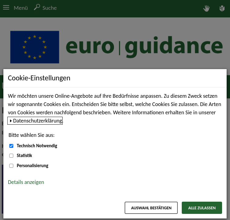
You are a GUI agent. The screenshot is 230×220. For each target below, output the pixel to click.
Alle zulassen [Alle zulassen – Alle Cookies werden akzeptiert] (202, 208)
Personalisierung (32, 165)
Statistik (24, 155)
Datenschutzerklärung (37, 120)
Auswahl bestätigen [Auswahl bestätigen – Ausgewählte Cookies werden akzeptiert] (151, 208)
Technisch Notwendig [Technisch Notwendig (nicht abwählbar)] (37, 145)
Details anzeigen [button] (26, 182)
